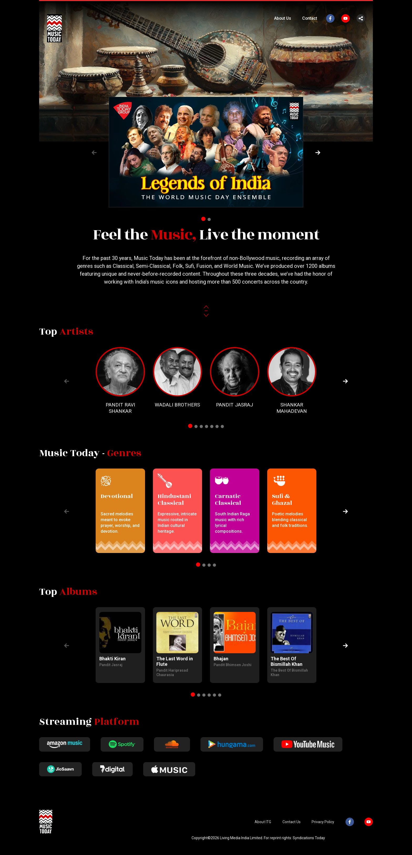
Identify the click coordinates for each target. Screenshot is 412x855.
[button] (318, 152)
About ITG (265, 826)
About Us (282, 18)
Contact (309, 18)
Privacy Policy (323, 826)
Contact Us (293, 826)
